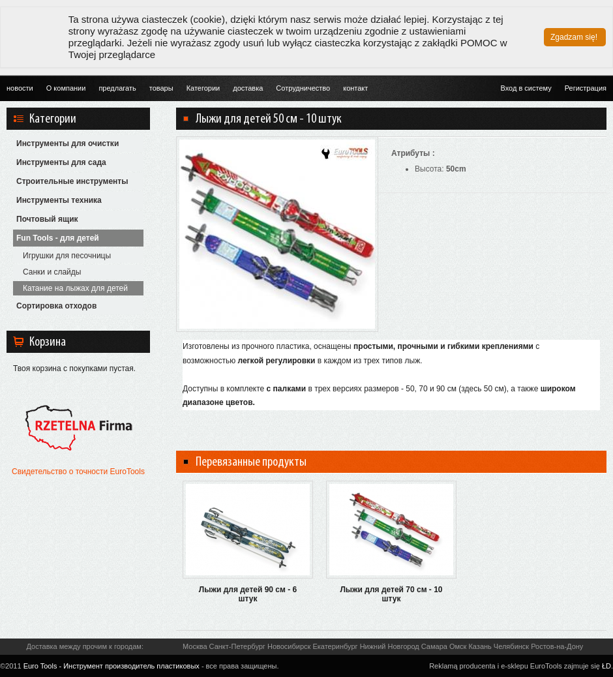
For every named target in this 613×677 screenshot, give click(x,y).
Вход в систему (525, 88)
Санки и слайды (52, 272)
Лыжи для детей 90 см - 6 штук (248, 594)
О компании (66, 88)
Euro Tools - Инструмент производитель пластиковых (111, 666)
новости (20, 88)
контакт (355, 88)
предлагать (117, 88)
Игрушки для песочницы (67, 255)
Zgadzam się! (573, 37)
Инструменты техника (59, 200)
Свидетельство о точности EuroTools (78, 471)
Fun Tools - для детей (57, 238)
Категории (203, 88)
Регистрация (585, 88)
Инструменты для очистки (67, 143)
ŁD (606, 666)
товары (161, 88)
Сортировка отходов (56, 305)
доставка (248, 88)
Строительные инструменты (72, 181)
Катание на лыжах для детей (75, 288)
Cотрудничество (303, 88)
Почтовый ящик (47, 219)
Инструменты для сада (61, 162)
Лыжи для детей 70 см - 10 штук (391, 594)
